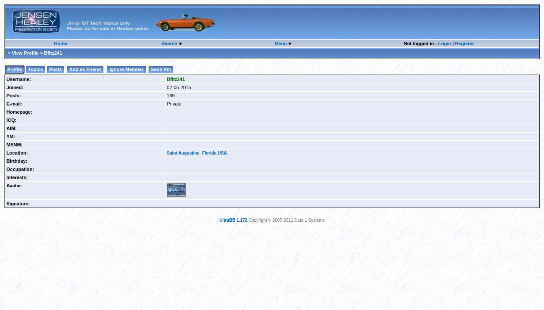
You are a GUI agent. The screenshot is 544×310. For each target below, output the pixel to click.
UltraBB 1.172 (233, 220)
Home (60, 43)
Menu (281, 43)
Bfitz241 (176, 79)
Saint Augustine (183, 153)
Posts (55, 69)
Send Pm (161, 69)
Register (464, 43)
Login (444, 43)
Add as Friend (85, 69)
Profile (14, 69)
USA (222, 153)
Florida (209, 153)
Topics (35, 69)
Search (170, 43)
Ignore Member (126, 69)
